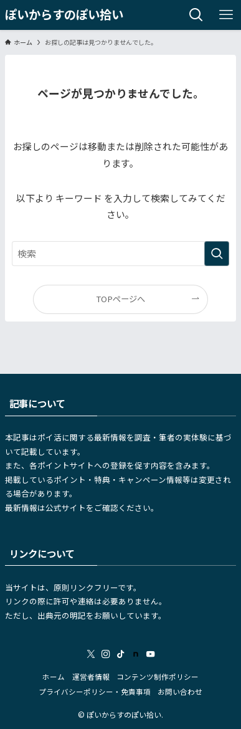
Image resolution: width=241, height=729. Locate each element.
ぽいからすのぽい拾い (64, 15)
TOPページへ (120, 299)
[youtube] (150, 654)
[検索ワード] (120, 253)
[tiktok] (120, 654)
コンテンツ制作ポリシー (157, 677)
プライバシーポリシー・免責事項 (95, 692)
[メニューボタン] (226, 15)
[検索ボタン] (196, 15)
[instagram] (105, 654)
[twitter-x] (91, 654)
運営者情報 (91, 677)
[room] (135, 654)
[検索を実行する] (216, 253)
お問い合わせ (180, 692)
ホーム (53, 677)
